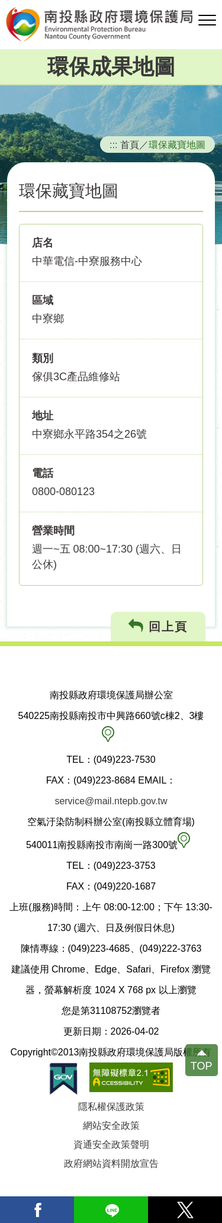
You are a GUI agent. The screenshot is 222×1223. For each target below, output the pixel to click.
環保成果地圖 (111, 66)
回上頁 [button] (158, 626)
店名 (42, 243)
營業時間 (53, 531)
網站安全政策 (111, 1126)
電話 (42, 473)
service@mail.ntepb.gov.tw (110, 801)
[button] (207, 21)
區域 (42, 300)
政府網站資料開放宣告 (111, 1163)
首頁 (129, 144)
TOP (202, 1066)
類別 (42, 358)
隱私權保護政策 (111, 1107)
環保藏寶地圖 (177, 144)
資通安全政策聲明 (111, 1144)
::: (114, 144)
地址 (42, 416)
